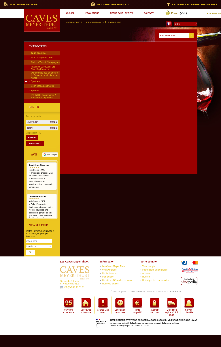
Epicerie (35, 90)
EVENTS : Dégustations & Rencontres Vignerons (43, 96)
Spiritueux (36, 81)
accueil (70, 13)
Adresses (147, 273)
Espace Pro (114, 22)
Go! (191, 35)
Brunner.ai (175, 291)
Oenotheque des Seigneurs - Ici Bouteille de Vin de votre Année (45, 75)
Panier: (175, 13)
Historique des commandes (155, 280)
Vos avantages (109, 270)
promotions (92, 13)
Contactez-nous (110, 273)
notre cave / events (121, 13)
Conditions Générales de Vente (117, 280)
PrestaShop (137, 291)
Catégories (38, 46)
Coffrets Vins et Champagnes (45, 62)
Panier (34, 107)
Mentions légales (110, 283)
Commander (34, 143)
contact (149, 13)
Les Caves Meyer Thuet (113, 266)
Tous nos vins (38, 53)
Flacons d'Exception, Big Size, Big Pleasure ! (43, 68)
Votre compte (74, 22)
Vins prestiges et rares (42, 57)
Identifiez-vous (95, 22)
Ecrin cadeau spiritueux (42, 86)
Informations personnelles (154, 270)
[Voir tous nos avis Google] (50, 154)
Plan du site (108, 276)
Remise (146, 276)
